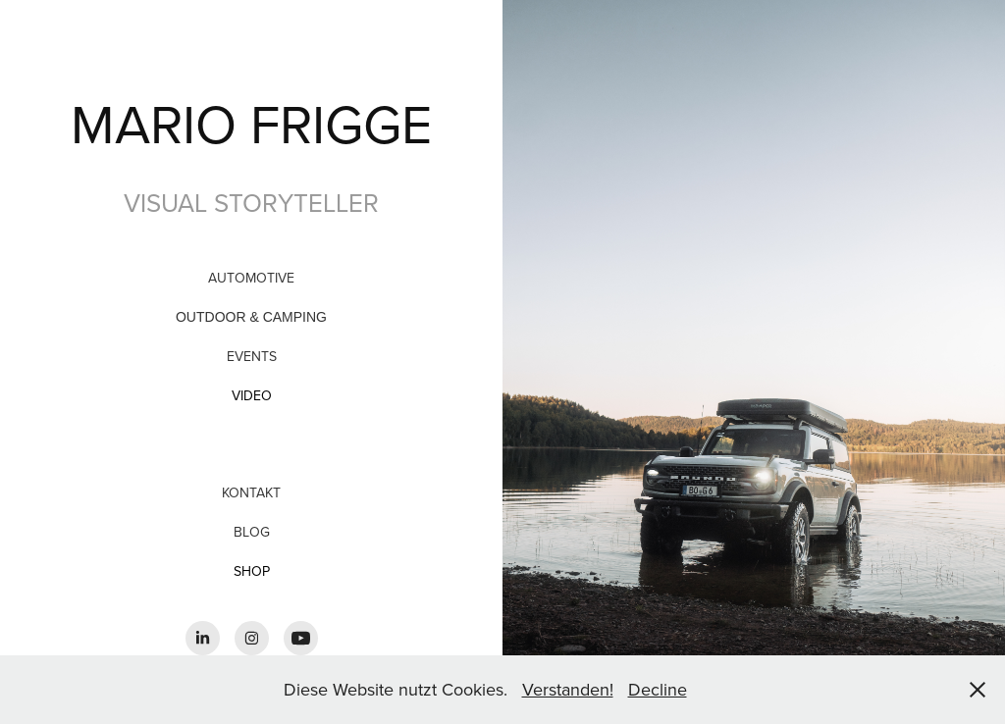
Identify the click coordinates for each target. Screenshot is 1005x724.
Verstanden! (567, 689)
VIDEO (252, 395)
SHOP (252, 571)
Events (252, 356)
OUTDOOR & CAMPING (251, 317)
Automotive (251, 277)
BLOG (252, 532)
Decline (657, 689)
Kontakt (251, 492)
